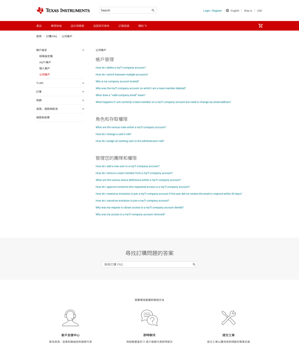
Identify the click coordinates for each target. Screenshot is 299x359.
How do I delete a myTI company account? (121, 67)
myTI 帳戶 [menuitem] (45, 62)
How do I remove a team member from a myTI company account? (134, 173)
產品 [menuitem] (39, 25)
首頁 (39, 36)
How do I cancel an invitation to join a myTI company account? (132, 200)
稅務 (39, 100)
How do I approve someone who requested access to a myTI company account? (143, 186)
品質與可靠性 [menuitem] (101, 25)
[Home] (63, 10)
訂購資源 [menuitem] (124, 25)
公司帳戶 (67, 36)
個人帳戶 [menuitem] (44, 68)
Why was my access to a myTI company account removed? (130, 214)
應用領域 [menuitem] (56, 25)
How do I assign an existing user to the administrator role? (130, 141)
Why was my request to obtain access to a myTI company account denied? (140, 207)
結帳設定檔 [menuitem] (46, 56)
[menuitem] (260, 26)
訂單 (39, 91)
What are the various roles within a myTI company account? (131, 127)
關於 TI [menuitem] (143, 25)
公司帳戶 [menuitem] (44, 74)
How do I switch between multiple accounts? (122, 74)
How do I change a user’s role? (113, 134)
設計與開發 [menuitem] (77, 25)
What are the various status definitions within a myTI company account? (138, 180)
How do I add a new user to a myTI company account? (128, 166)
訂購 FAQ (51, 36)
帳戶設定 (41, 50)
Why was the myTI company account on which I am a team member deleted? (141, 88)
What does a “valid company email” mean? (121, 95)
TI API (39, 83)
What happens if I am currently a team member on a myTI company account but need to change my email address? (163, 102)
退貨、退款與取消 (47, 108)
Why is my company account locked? (117, 81)
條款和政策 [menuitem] (43, 117)
